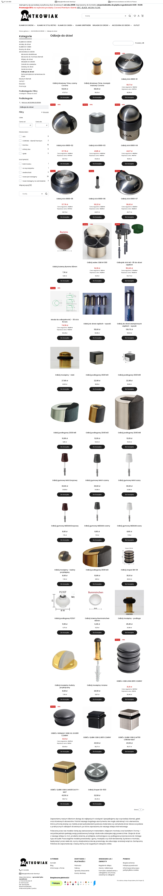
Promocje (22, 86)
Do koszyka (65, 97)
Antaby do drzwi (25, 44)
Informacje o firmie (57, 868)
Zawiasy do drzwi (27, 67)
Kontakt (53, 863)
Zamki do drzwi (26, 69)
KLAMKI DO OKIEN (25, 47)
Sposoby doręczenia (82, 871)
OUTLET (22, 81)
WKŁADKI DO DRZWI (28, 62)
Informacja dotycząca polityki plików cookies (131, 869)
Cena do (39, 122)
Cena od (22, 122)
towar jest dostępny (30, 177)
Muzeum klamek (25, 79)
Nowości (22, 84)
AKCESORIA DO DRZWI (37, 31)
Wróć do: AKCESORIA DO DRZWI (30, 102)
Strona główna (24, 31)
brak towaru (27, 164)
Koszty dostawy (80, 873)
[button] (130, 16)
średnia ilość (27, 172)
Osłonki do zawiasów (28, 64)
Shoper (140, 880)
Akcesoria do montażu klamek (32, 57)
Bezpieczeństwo (129, 863)
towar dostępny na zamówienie (34, 181)
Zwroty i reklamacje (106, 868)
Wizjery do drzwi (27, 59)
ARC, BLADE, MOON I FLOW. (89, 7)
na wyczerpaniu (28, 168)
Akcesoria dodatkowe (29, 54)
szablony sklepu (123, 880)
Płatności (78, 865)
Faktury (77, 868)
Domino (25, 145)
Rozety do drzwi (24, 49)
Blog (51, 865)
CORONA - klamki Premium (32, 141)
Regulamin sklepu (105, 865)
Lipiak (24, 154)
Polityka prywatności (130, 865)
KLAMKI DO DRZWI (25, 42)
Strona (136, 810)
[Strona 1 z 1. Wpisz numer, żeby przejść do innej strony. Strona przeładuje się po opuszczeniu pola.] (140, 810)
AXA (24, 137)
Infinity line (26, 149)
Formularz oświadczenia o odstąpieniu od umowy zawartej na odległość (108, 873)
